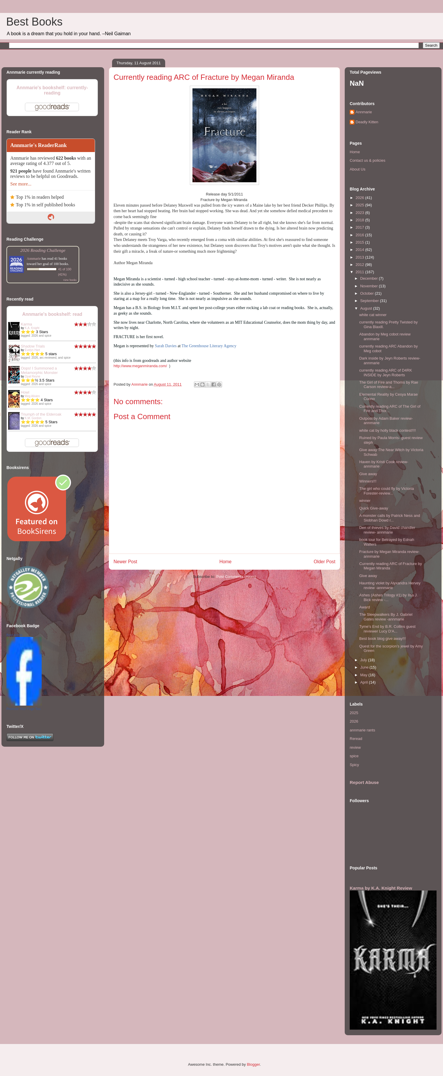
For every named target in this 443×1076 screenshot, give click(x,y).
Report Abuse (364, 782)
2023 (360, 212)
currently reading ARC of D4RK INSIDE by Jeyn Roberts (385, 372)
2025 (360, 205)
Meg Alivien (32, 396)
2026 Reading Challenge (42, 250)
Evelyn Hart (32, 350)
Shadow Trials (33, 346)
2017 (360, 227)
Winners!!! (367, 481)
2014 (360, 249)
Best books (14, 635)
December (369, 278)
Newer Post (125, 561)
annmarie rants (362, 730)
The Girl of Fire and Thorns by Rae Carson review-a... (388, 384)
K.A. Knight (32, 328)
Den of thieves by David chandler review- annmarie (387, 529)
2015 (360, 242)
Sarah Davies (166, 346)
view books (70, 279)
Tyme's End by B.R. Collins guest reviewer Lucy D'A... (387, 628)
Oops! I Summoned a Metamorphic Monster (39, 370)
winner (364, 500)
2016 (360, 235)
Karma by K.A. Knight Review (381, 888)
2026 (360, 197)
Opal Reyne (32, 376)
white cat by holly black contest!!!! (387, 430)
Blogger (253, 1064)
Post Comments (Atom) (236, 576)
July (364, 660)
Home (225, 561)
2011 (360, 272)
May (364, 675)
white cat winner (372, 315)
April (364, 682)
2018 (360, 220)
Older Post (324, 561)
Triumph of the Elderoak (41, 414)
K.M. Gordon (33, 418)
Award (364, 607)
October (367, 293)
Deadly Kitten (367, 122)
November (369, 286)
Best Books (34, 22)
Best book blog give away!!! (382, 638)
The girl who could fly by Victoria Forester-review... (386, 490)
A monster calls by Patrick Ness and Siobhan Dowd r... (389, 517)
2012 (360, 264)
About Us (357, 169)
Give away (368, 474)
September (370, 300)
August (366, 308)
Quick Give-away (373, 508)
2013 (360, 257)
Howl (25, 392)
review (355, 747)
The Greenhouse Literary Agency (209, 346)
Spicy (354, 765)
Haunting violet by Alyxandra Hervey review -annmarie (389, 585)
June (365, 667)
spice (354, 756)
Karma (26, 324)
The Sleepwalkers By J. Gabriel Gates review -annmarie (385, 616)
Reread (356, 738)
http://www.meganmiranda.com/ (140, 366)
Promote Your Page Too (23, 709)
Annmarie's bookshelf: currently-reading (52, 90)
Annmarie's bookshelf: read (52, 314)
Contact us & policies (367, 160)
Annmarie (34, 259)
